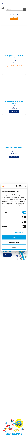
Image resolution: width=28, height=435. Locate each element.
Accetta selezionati (14, 242)
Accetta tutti (14, 237)
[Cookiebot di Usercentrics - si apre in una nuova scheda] (16, 186)
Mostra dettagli (19, 232)
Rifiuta (14, 247)
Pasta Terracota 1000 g (14, 147)
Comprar (14, 111)
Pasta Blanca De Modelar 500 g (14, 102)
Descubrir (7, 254)
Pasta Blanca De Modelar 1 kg (14, 57)
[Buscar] (16, 9)
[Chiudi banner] (25, 186)
